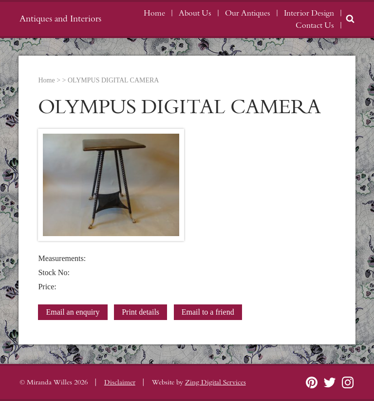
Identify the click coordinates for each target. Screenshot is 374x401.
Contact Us (315, 25)
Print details (140, 312)
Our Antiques (247, 13)
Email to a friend (208, 312)
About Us (195, 13)
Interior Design (309, 13)
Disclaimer (119, 382)
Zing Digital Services (215, 382)
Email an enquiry (72, 312)
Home (154, 13)
